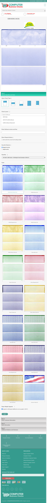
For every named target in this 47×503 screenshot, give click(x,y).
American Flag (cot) (34, 389)
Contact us (4, 461)
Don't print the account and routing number (12, 139)
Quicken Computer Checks (29, 463)
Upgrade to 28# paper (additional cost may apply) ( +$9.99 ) (15, 409)
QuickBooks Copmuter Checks (30, 459)
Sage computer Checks (29, 454)
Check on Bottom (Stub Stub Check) (21, 103)
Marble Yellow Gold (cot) (12, 239)
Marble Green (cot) (34, 179)
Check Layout (5, 111)
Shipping (40, 436)
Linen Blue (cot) (12, 329)
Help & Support (5, 468)
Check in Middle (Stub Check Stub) (13, 103)
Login (44, 1)
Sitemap (4, 470)
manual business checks (29, 461)
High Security (6, 149)
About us (4, 454)
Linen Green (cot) (34, 329)
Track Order (4, 466)
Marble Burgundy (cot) (12, 209)
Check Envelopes (27, 468)
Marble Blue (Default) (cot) (12, 179)
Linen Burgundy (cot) (12, 359)
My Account (33, 1)
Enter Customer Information (23, 419)
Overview (18, 436)
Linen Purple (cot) (34, 359)
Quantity (4, 154)
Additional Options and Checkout (23, 429)
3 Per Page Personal (37, 103)
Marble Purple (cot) (34, 209)
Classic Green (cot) (12, 269)
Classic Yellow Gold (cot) (34, 299)
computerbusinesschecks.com (14, 502)
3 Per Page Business (29, 103)
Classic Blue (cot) (34, 239)
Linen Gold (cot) (12, 389)
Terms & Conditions (6, 459)
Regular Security (6, 147)
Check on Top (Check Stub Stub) (5, 103)
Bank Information (23, 424)
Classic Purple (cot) (12, 299)
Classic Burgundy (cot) (34, 269)
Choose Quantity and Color (23, 94)
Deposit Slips (26, 466)
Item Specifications (29, 436)
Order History (39, 1)
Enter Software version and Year (9, 129)
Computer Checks (6, 436)
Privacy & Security (6, 457)
